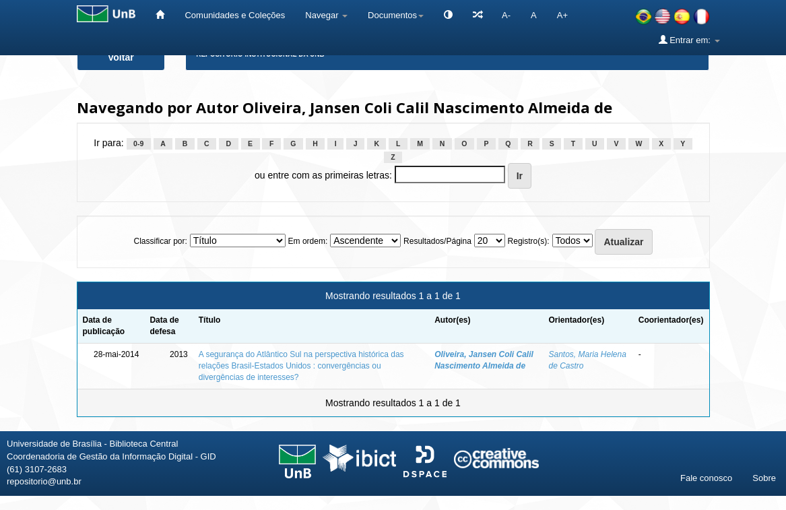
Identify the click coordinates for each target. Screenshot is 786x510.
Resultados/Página (437, 241)
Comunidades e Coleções (235, 15)
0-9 (138, 143)
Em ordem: (308, 241)
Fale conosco (706, 478)
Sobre (764, 478)
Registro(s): (529, 241)
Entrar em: (689, 39)
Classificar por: (160, 241)
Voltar (121, 57)
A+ (562, 15)
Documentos (396, 15)
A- (506, 15)
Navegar (326, 15)
